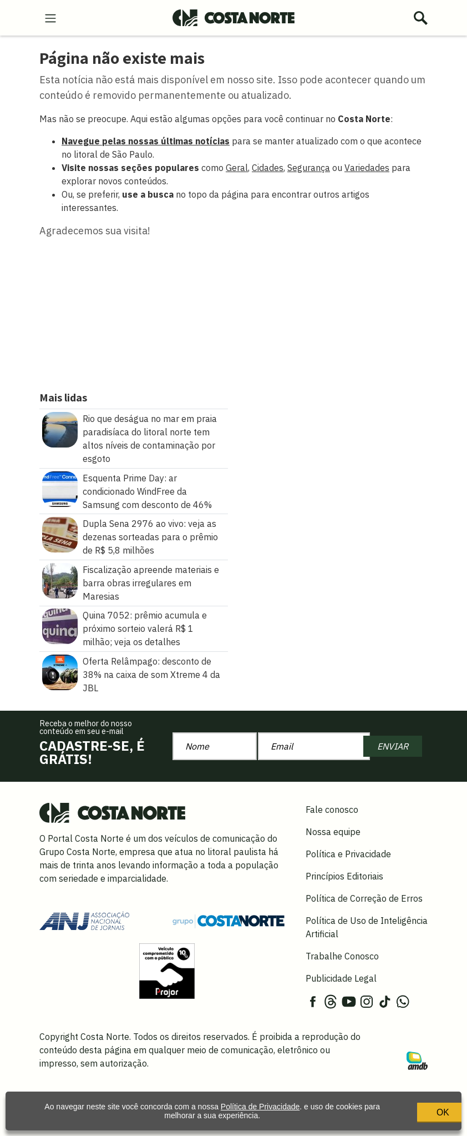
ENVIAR (392, 746)
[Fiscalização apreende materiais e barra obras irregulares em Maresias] (60, 579)
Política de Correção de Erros (364, 898)
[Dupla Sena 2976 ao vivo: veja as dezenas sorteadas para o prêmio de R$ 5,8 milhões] (60, 533)
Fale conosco (332, 809)
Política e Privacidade (348, 853)
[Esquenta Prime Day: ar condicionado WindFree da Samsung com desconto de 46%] (60, 488)
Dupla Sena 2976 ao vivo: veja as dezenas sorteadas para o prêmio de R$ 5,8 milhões (150, 537)
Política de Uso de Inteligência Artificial (367, 927)
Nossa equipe (333, 831)
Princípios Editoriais (344, 876)
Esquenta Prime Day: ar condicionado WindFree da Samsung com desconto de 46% (147, 491)
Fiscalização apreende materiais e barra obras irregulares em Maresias (151, 583)
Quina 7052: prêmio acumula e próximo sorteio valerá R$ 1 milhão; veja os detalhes (145, 628)
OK (400, 1108)
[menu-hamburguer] (50, 17)
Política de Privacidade (258, 1104)
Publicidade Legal (341, 978)
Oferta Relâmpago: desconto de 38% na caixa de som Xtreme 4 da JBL (151, 674)
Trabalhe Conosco (342, 956)
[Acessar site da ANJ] (84, 920)
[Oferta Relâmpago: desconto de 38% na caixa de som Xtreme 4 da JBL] (60, 671)
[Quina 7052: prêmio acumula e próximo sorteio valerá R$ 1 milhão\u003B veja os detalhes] (60, 625)
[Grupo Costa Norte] (228, 920)
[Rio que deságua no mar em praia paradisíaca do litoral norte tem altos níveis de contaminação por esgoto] (60, 428)
